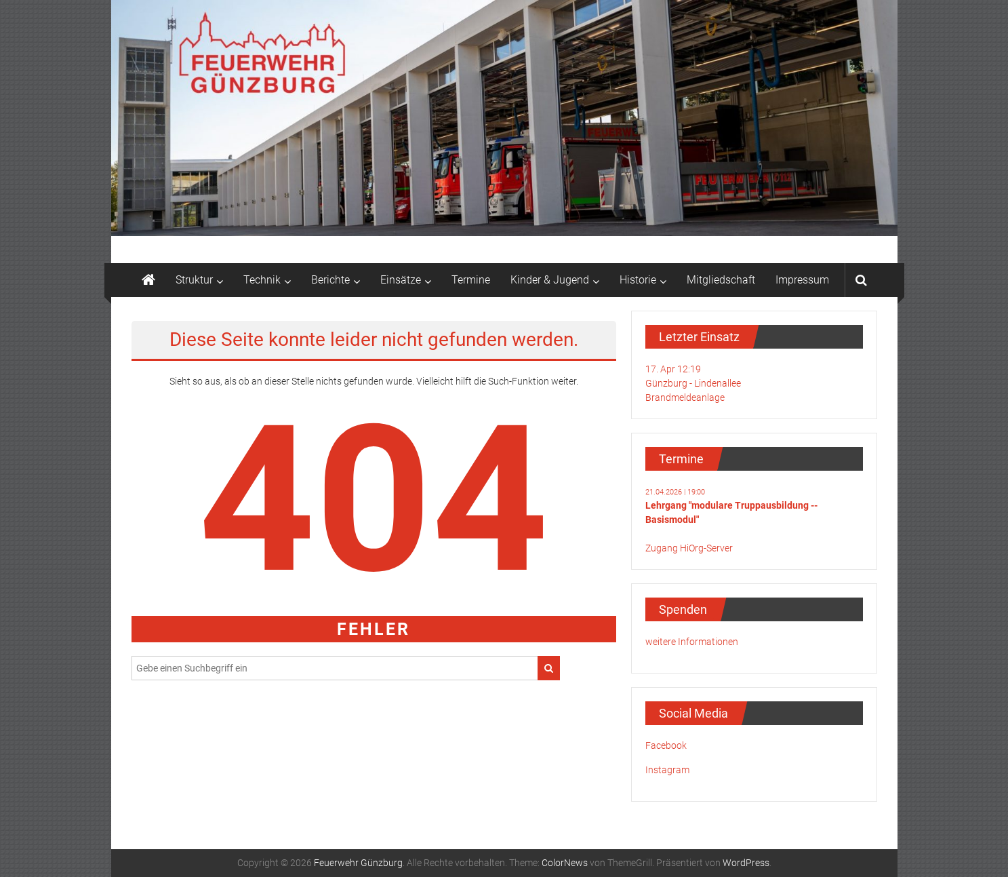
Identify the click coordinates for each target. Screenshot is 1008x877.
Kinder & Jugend (549, 279)
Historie (638, 279)
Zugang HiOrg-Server (689, 548)
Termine (470, 279)
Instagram (667, 769)
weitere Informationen (691, 641)
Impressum (802, 279)
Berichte (330, 279)
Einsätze (400, 279)
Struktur (194, 279)
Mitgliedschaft (721, 279)
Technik (262, 279)
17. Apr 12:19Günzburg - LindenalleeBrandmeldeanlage (693, 383)
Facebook (666, 745)
